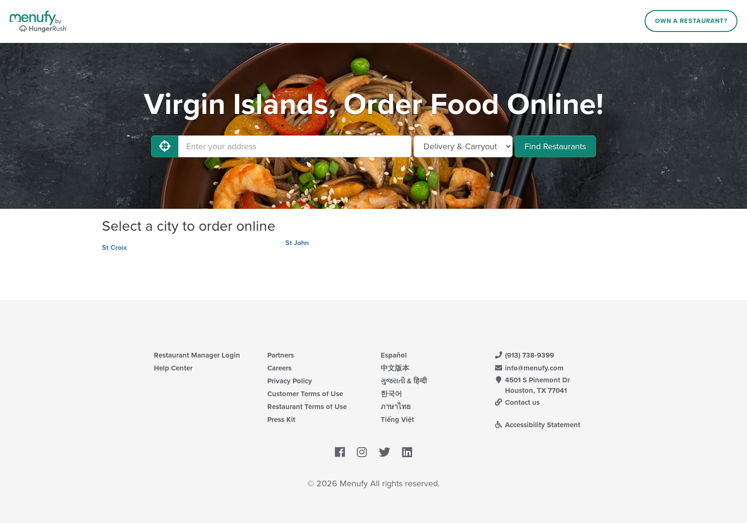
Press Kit (281, 419)
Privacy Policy (289, 381)
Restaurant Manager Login (197, 355)
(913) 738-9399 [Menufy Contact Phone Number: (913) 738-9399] (524, 355)
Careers (279, 368)
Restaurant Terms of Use (307, 406)
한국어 (391, 394)
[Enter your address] (295, 146)
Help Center (173, 368)
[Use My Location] (165, 146)
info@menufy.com (529, 368)
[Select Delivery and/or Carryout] (463, 146)
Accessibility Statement (537, 424)
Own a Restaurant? (691, 21)
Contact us (517, 402)
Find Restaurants (555, 146)
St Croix (114, 248)
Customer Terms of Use (305, 394)
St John (297, 243)
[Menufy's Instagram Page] (362, 452)
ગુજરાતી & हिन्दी (404, 381)
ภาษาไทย (396, 406)
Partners (280, 355)
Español (394, 355)
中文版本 (395, 368)
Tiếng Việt (397, 419)
